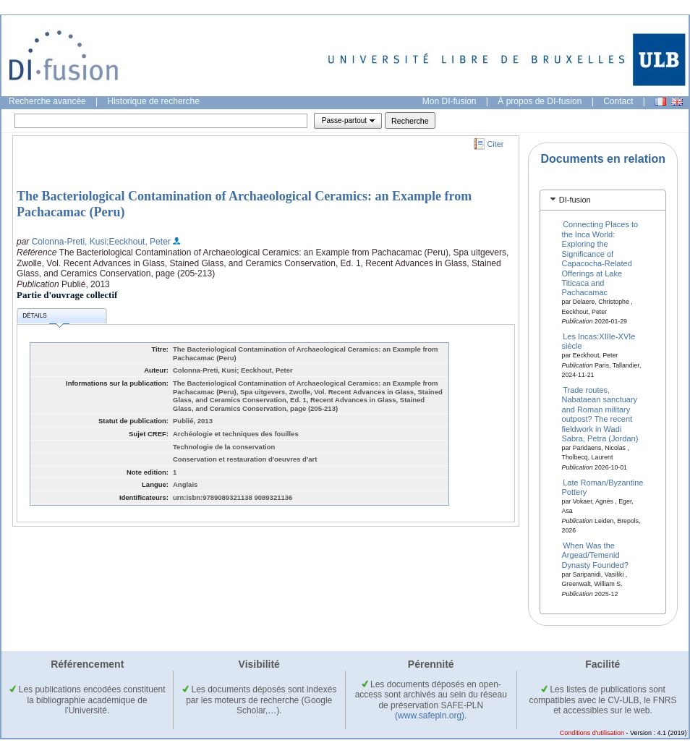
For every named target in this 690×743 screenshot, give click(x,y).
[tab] (603, 200)
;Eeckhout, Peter (138, 242)
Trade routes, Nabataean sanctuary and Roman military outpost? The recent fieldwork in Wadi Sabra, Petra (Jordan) (600, 414)
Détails (45, 318)
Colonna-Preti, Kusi (69, 242)
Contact (618, 101)
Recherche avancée (47, 101)
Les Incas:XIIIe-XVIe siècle (599, 341)
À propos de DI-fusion (540, 101)
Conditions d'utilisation (592, 732)
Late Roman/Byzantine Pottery (603, 486)
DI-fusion (575, 199)
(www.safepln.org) (429, 715)
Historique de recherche (154, 101)
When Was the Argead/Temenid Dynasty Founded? (595, 555)
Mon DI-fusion (449, 101)
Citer (495, 144)
